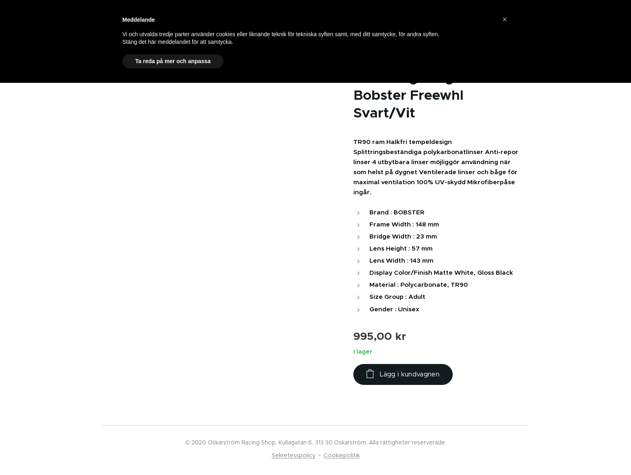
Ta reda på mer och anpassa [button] (172, 61)
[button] (504, 19)
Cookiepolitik (342, 455)
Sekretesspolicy (294, 455)
